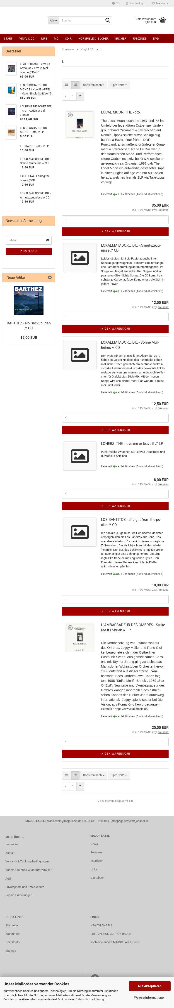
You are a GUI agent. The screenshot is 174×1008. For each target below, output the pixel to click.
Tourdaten (96, 860)
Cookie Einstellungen (18, 895)
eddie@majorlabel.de (67, 821)
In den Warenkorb (115, 231)
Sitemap (10, 950)
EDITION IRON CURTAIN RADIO (110, 933)
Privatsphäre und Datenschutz (24, 887)
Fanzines (139, 38)
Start (8, 38)
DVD (156, 38)
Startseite (11, 925)
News (94, 844)
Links (93, 869)
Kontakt (10, 853)
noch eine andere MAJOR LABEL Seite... (115, 942)
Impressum (12, 844)
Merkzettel (160, 3)
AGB (8, 878)
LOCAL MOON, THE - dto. (121, 112)
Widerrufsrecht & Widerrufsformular (28, 870)
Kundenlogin (135, 3)
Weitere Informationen (149, 997)
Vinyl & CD (26, 38)
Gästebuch (97, 877)
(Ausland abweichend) (149, 194)
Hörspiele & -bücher (93, 38)
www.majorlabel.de (136, 821)
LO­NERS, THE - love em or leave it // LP (132, 443)
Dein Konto (12, 942)
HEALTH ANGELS (101, 925)
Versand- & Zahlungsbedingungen (27, 861)
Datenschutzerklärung (89, 999)
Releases (96, 852)
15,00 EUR (28, 337)
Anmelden (29, 251)
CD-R (68, 38)
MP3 (44, 38)
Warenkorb (12, 933)
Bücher (120, 38)
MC (56, 38)
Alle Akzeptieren (150, 986)
